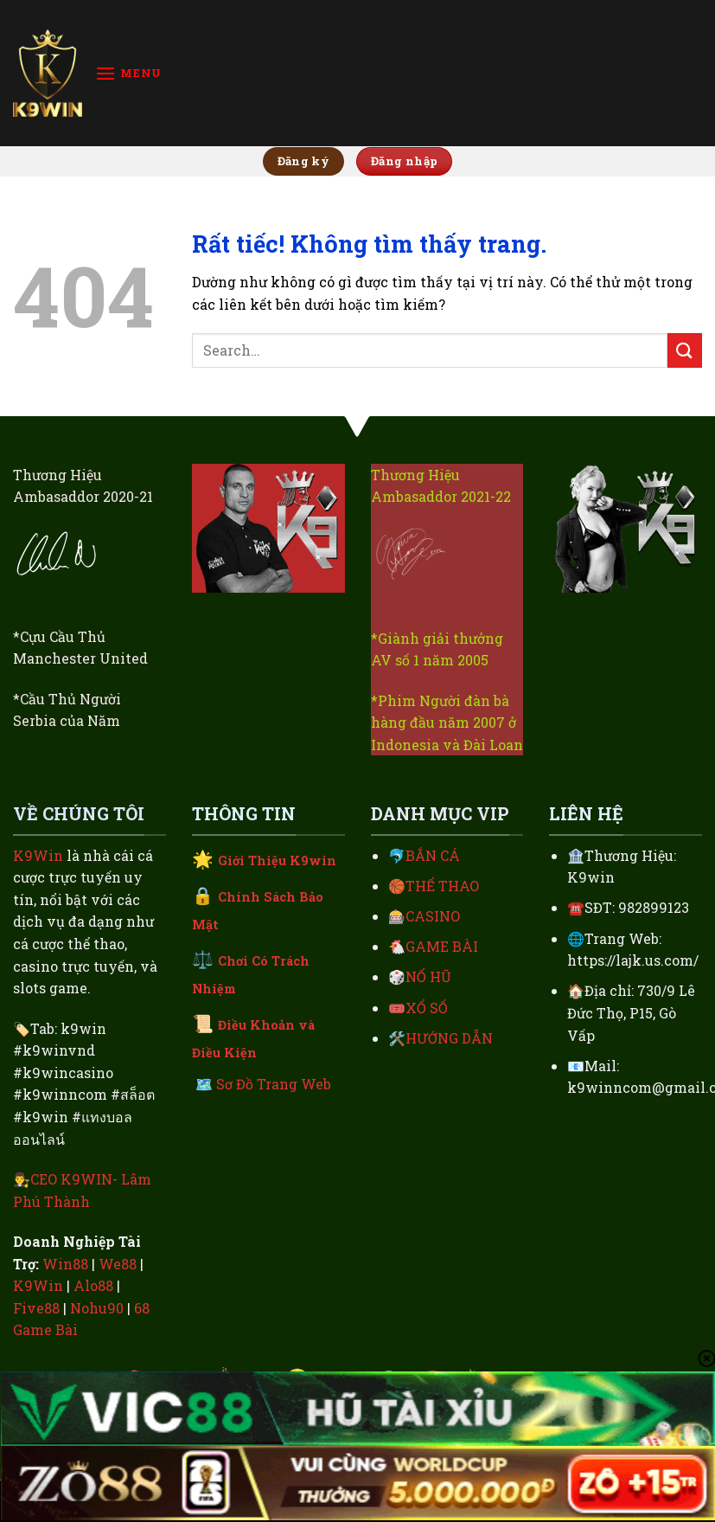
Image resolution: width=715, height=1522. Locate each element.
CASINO (432, 916)
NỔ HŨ (428, 976)
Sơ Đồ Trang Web (273, 1084)
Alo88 (93, 1285)
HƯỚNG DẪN (449, 1038)
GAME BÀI (441, 946)
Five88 (36, 1308)
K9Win (38, 855)
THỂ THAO (442, 886)
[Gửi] (684, 350)
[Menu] (128, 73)
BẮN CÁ (432, 855)
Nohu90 (97, 1308)
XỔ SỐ (426, 1008)
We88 (118, 1264)
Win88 (65, 1264)
